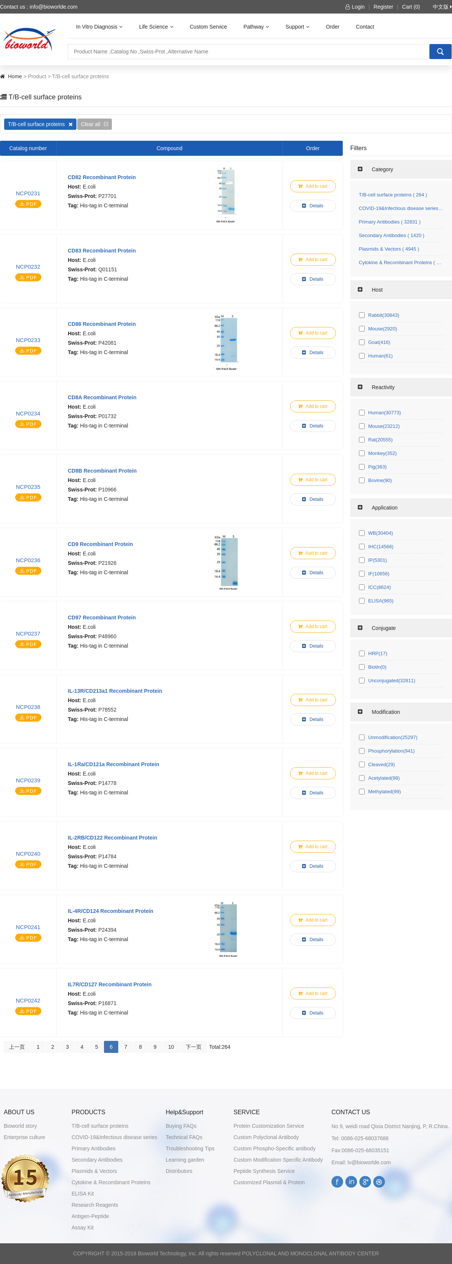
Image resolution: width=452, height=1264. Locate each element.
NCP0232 (28, 266)
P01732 (107, 416)
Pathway (256, 27)
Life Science (156, 27)
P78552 (107, 710)
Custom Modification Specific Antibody (278, 1160)
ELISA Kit (83, 1194)
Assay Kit (82, 1227)
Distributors (179, 1171)
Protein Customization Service (269, 1126)
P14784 (107, 856)
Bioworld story (20, 1126)
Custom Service (208, 27)
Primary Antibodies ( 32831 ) (390, 222)
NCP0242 (28, 1000)
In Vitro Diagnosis (99, 27)
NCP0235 (28, 487)
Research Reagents (95, 1205)
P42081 (107, 343)
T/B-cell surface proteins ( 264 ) (393, 195)
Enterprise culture (24, 1137)
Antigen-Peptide (90, 1216)
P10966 (107, 490)
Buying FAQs (181, 1126)
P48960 (107, 636)
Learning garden (185, 1160)
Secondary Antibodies (97, 1160)
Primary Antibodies (94, 1148)
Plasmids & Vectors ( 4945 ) (389, 249)
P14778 (107, 783)
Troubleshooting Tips (190, 1148)
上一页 (17, 1047)
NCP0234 (28, 413)
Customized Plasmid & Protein (269, 1182)
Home (15, 76)
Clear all (94, 124)
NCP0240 (28, 853)
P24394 (107, 930)
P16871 (107, 1003)
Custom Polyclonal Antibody (266, 1137)
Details (312, 205)
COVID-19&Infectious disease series (114, 1137)
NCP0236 (28, 560)
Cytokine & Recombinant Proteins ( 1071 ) (401, 262)
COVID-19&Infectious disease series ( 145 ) (401, 208)
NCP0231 (28, 193)
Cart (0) (411, 7)
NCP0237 (28, 633)
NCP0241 (28, 927)
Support (297, 27)
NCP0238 (28, 707)
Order (332, 27)
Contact (365, 27)
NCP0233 (28, 340)
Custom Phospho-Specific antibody (275, 1148)
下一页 (194, 1047)
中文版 (442, 7)
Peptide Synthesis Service (264, 1171)
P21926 (107, 563)
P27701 (107, 196)
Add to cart (313, 186)
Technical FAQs (184, 1137)
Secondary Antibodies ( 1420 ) (392, 235)
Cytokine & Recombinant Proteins (111, 1182)
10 (171, 1047)
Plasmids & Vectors (94, 1171)
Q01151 (107, 269)
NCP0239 (28, 780)
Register (383, 7)
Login (355, 7)
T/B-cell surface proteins (40, 124)
